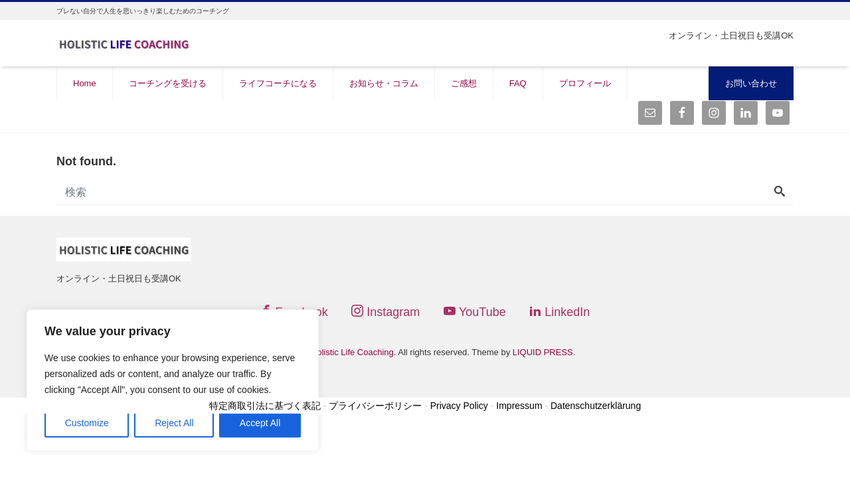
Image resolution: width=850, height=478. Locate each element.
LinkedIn (559, 312)
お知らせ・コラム (383, 83)
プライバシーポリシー (375, 405)
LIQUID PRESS (543, 352)
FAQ (518, 83)
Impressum (519, 405)
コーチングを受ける (168, 83)
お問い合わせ (751, 83)
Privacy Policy (459, 405)
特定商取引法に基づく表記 (265, 405)
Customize (87, 423)
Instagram (385, 312)
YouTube (475, 312)
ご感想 (464, 83)
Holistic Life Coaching (352, 352)
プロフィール (585, 83)
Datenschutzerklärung (596, 405)
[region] (173, 380)
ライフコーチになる (278, 83)
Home (84, 83)
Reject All (174, 423)
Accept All (260, 423)
